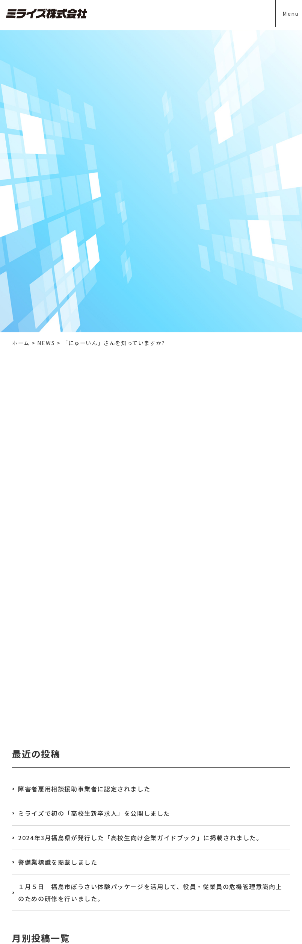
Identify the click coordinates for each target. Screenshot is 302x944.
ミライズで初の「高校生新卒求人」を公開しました (94, 813)
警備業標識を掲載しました (57, 862)
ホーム (21, 343)
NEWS (46, 343)
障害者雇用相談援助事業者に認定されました (84, 788)
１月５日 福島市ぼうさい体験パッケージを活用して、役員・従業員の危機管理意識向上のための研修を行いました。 (150, 892)
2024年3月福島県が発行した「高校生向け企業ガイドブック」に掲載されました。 (140, 837)
